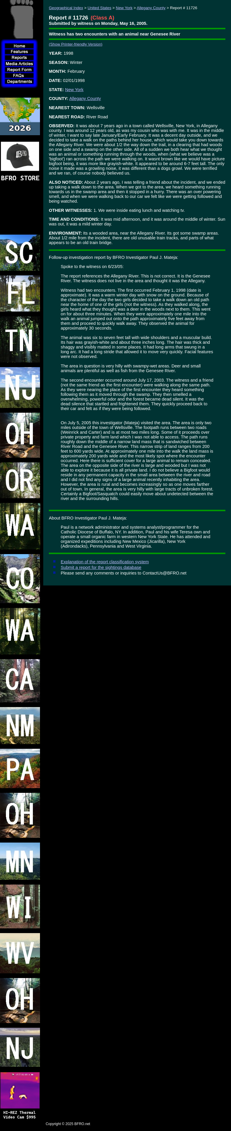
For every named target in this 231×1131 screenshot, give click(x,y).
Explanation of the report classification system (105, 561)
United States (99, 8)
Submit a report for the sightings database (101, 567)
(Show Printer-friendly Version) (75, 44)
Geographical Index (66, 8)
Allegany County (151, 8)
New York (124, 8)
